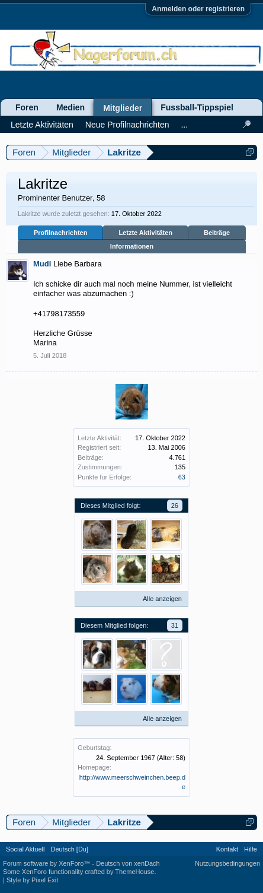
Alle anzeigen (162, 598)
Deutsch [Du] (69, 849)
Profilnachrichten (60, 232)
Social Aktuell (25, 849)
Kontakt (227, 849)
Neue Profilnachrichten (127, 124)
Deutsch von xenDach (128, 863)
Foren (27, 107)
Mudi (42, 263)
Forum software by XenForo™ (47, 863)
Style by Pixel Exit (32, 880)
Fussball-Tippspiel (197, 107)
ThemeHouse (134, 871)
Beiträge (217, 232)
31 (174, 625)
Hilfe (250, 849)
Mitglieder (122, 108)
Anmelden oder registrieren (198, 9)
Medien (70, 107)
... (184, 124)
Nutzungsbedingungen (227, 863)
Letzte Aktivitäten (145, 232)
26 (174, 505)
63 (181, 477)
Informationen (131, 246)
